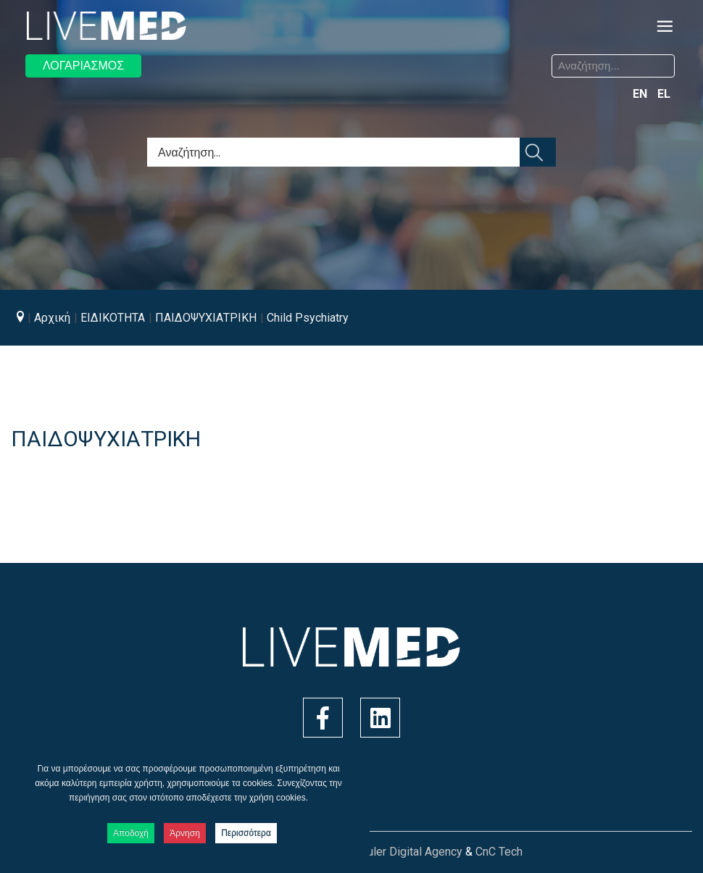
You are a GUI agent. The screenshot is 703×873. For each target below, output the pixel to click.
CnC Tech (499, 852)
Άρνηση (185, 833)
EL (663, 94)
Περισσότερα (246, 833)
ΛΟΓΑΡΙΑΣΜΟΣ (83, 65)
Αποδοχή (131, 833)
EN (641, 94)
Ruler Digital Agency (411, 852)
